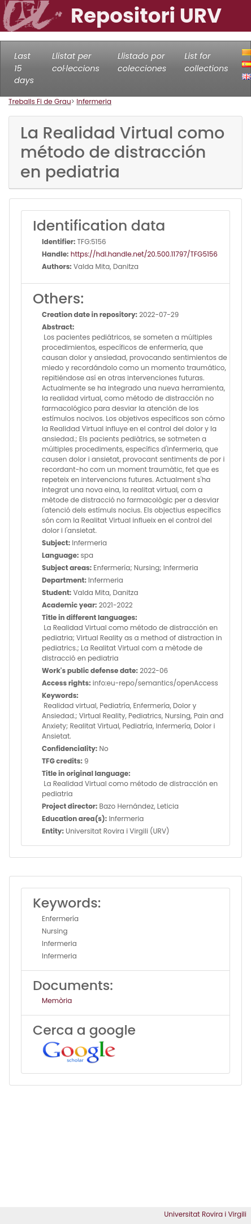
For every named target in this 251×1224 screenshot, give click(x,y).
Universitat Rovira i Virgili (205, 1214)
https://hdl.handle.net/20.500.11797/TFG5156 (143, 254)
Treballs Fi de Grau (39, 101)
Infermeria (93, 101)
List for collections (206, 62)
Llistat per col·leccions (75, 62)
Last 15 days (24, 68)
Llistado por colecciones (142, 62)
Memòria (57, 1000)
